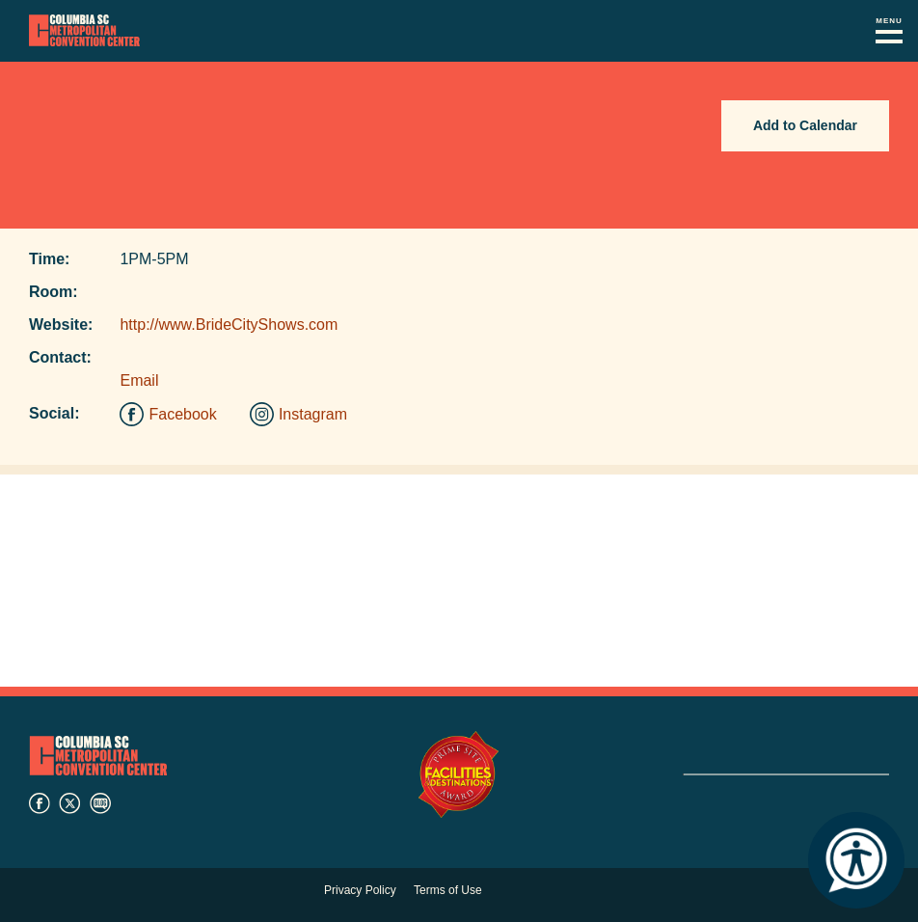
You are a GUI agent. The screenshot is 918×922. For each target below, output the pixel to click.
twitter (69, 803)
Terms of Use (448, 890)
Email (139, 380)
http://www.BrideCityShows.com (229, 324)
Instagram (313, 414)
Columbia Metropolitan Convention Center (84, 31)
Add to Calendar (805, 125)
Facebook (182, 414)
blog (100, 803)
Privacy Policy (360, 890)
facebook (39, 803)
